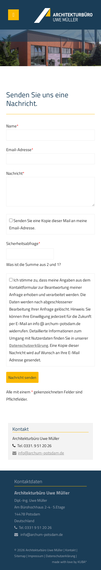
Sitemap (20, 555)
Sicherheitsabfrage (23, 243)
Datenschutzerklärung (28, 345)
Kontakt (70, 550)
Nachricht (15, 173)
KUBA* (82, 561)
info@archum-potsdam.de (41, 453)
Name (12, 126)
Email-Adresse (19, 150)
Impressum (35, 555)
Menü (13, 14)
